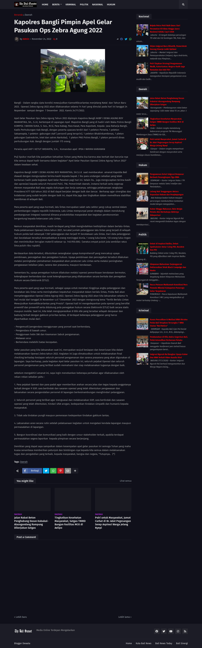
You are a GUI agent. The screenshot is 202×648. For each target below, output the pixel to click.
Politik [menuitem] (84, 4)
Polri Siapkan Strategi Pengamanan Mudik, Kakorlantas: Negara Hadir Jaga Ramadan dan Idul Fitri (167, 66)
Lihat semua (125, 481)
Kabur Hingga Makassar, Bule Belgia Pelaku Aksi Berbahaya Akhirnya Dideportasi (166, 212)
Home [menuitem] (45, 4)
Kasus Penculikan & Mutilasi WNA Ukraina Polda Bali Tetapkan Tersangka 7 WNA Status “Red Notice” (169, 322)
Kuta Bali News (143, 643)
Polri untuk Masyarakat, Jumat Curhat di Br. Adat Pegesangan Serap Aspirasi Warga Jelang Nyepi (113, 522)
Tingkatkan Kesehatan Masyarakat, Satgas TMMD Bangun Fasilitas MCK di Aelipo (70, 522)
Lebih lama (124, 617)
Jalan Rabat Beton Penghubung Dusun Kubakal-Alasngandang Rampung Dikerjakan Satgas (31, 522)
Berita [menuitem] (56, 4)
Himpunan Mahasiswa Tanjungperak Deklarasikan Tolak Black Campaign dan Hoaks (168, 267)
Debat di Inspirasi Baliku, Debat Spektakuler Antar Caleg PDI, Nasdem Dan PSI (167, 247)
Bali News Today (163, 643)
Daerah (28, 15)
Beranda (18, 15)
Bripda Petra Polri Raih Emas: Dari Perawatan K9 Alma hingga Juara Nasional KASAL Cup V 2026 (165, 28)
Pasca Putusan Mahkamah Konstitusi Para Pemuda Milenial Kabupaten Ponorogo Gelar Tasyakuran (169, 288)
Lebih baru (21, 617)
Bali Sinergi (182, 643)
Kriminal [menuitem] (71, 4)
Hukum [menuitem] (111, 4)
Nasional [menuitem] (97, 4)
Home (129, 643)
